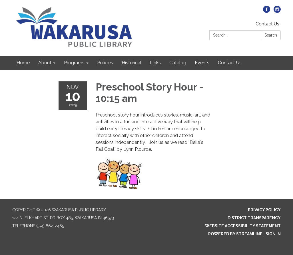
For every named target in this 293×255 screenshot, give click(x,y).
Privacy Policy (264, 210)
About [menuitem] (44, 62)
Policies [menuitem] (105, 62)
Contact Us (267, 24)
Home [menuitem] (23, 62)
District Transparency (254, 218)
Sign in (273, 234)
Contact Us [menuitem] (230, 62)
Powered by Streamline (235, 234)
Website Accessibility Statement (243, 226)
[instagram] (277, 11)
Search (270, 35)
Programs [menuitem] (74, 62)
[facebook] (266, 11)
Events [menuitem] (202, 62)
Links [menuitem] (155, 62)
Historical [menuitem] (131, 62)
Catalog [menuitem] (177, 62)
